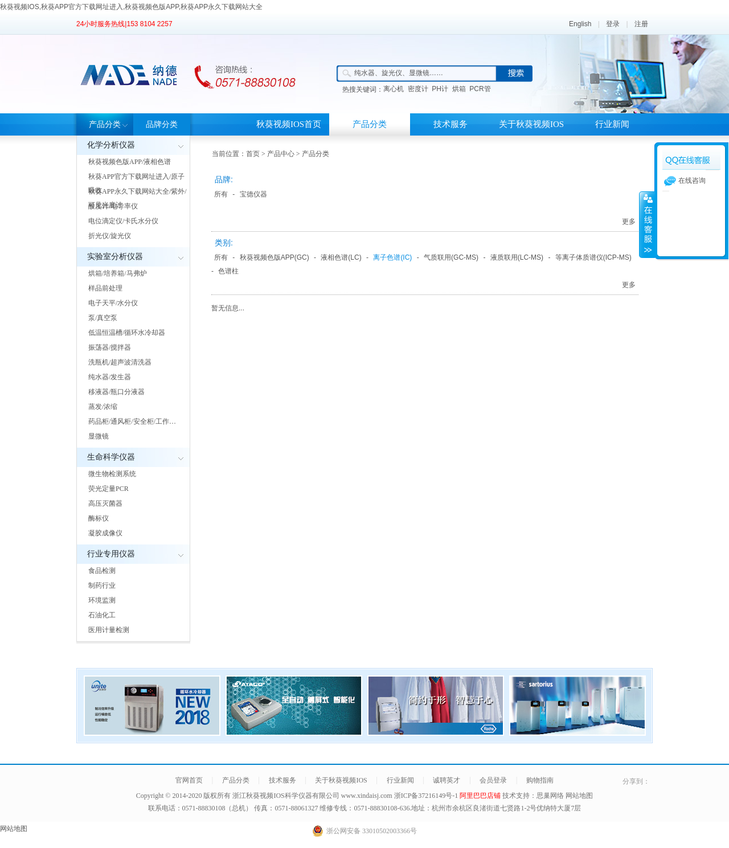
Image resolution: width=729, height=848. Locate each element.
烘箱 (459, 89)
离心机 (393, 89)
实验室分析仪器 (115, 256)
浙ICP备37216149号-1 (427, 796)
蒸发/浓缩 (102, 407)
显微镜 (98, 436)
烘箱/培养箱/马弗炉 (117, 273)
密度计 (418, 89)
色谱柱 (228, 271)
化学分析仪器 (111, 145)
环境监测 (102, 600)
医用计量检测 (108, 630)
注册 (641, 24)
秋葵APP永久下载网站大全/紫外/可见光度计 (137, 198)
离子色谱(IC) (392, 257)
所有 (221, 194)
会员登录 (493, 780)
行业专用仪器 (111, 554)
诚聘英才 (446, 780)
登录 (613, 24)
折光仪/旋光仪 (109, 236)
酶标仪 (98, 518)
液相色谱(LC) (341, 257)
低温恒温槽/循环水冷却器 (126, 333)
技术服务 (450, 124)
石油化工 (102, 615)
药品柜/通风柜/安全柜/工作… (132, 421)
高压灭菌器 (105, 503)
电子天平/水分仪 (113, 303)
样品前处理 (105, 288)
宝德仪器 (253, 194)
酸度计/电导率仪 (113, 206)
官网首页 (189, 780)
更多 (629, 222)
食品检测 (102, 571)
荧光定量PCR (108, 489)
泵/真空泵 (102, 318)
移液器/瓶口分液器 (116, 392)
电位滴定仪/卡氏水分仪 (123, 221)
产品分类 (105, 124)
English (580, 24)
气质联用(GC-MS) (451, 257)
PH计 (440, 89)
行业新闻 (612, 124)
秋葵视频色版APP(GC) (274, 257)
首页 (253, 154)
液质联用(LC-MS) (516, 257)
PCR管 (479, 89)
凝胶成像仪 (105, 533)
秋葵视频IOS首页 (288, 124)
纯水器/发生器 (109, 377)
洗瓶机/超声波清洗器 (119, 362)
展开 (647, 224)
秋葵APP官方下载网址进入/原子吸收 (136, 183)
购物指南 (540, 780)
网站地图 (579, 796)
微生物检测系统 (112, 474)
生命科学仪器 (111, 457)
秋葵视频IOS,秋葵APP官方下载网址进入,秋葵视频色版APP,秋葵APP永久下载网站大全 (131, 7)
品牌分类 (162, 124)
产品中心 (280, 154)
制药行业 (102, 585)
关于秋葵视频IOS (531, 124)
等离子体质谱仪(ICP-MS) (593, 257)
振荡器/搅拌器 (109, 347)
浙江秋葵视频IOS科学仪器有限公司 (285, 796)
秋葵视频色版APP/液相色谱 (129, 162)
